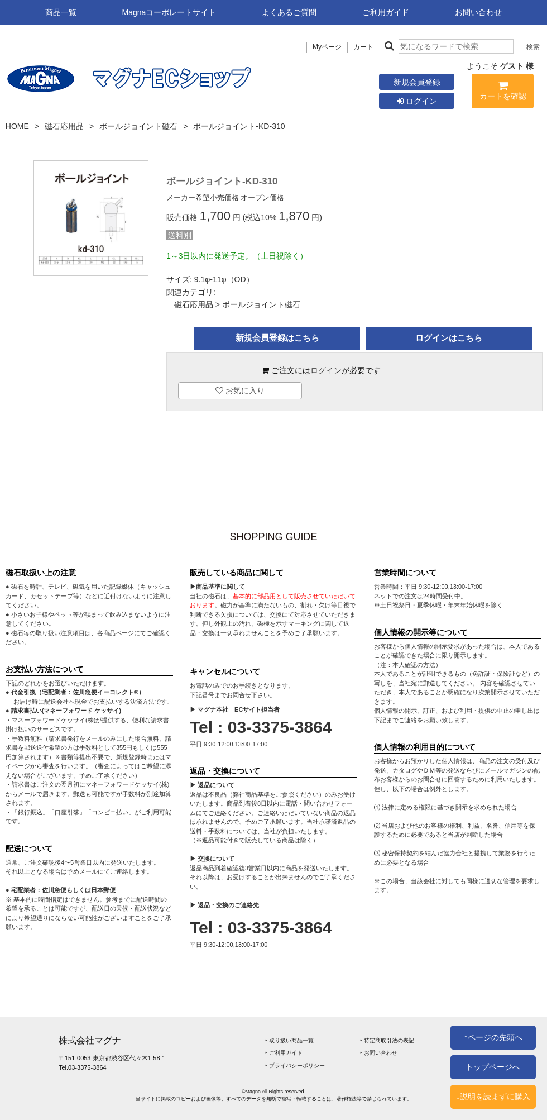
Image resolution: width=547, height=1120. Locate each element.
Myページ (327, 47)
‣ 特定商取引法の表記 (387, 1040)
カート (363, 47)
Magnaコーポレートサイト (169, 12)
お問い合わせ (478, 12)
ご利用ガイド (385, 12)
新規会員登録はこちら (277, 337)
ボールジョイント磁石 (138, 126)
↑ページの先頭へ (493, 1037)
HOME (17, 126)
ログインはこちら (448, 337)
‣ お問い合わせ (378, 1053)
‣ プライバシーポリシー (295, 1065)
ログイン (417, 101)
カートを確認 (503, 92)
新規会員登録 (417, 82)
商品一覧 (60, 12)
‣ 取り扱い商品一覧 (289, 1040)
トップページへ (493, 1066)
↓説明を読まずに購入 (493, 1096)
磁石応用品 (64, 126)
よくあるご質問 (289, 12)
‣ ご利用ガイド (284, 1053)
